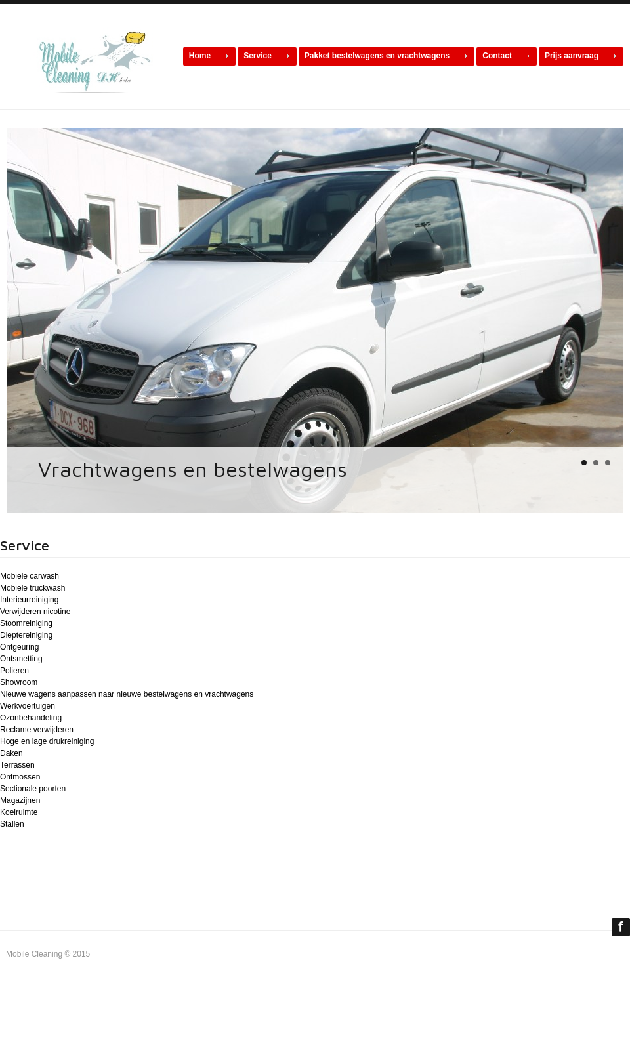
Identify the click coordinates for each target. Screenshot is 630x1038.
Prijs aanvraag (571, 55)
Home (200, 55)
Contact (497, 55)
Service (257, 55)
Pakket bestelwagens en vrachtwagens (377, 55)
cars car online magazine (91, 60)
